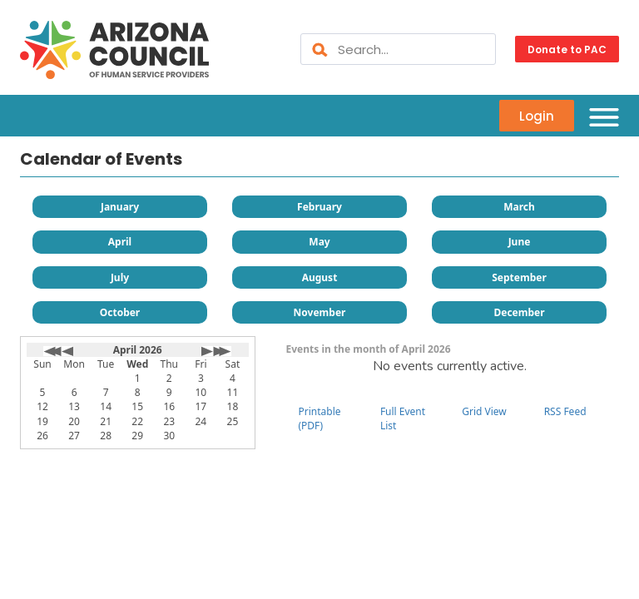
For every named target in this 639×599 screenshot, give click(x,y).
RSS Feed (565, 411)
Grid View (484, 411)
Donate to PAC (567, 49)
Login (536, 115)
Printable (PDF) (320, 418)
